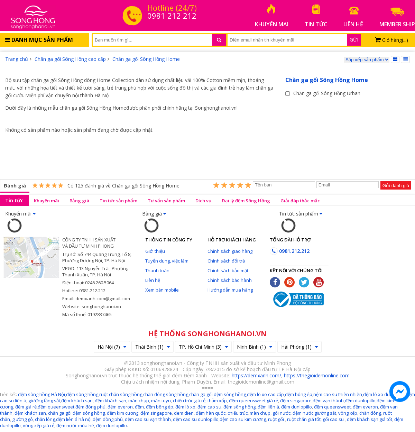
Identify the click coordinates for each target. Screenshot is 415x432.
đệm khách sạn (30, 413)
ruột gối (276, 419)
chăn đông (369, 413)
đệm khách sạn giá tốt (369, 419)
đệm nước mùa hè (75, 425)
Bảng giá (79, 200)
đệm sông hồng (239, 407)
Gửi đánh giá (395, 185)
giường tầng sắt (44, 400)
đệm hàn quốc (210, 413)
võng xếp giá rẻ (38, 425)
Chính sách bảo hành (230, 280)
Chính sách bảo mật (228, 270)
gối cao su (334, 419)
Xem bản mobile (162, 290)
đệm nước (302, 413)
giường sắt (325, 413)
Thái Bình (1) (152, 346)
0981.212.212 (290, 251)
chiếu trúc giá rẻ (189, 400)
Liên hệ (152, 280)
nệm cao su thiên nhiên (337, 394)
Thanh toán (157, 270)
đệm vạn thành (328, 400)
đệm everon (120, 407)
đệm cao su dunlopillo (196, 419)
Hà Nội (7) (112, 346)
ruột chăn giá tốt (304, 419)
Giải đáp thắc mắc (300, 200)
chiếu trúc (238, 413)
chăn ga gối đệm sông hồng (217, 394)
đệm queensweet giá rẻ (253, 400)
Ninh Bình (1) (254, 346)
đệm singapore (296, 400)
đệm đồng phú (90, 407)
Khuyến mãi (46, 200)
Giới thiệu (155, 251)
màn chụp (138, 400)
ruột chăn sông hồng (120, 394)
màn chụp (260, 413)
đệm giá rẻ (26, 407)
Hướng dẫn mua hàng (230, 290)
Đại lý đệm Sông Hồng (246, 200)
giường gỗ (22, 419)
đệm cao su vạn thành (148, 419)
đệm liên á (268, 407)
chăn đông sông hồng (165, 394)
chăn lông (45, 419)
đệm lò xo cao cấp (265, 394)
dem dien (184, 413)
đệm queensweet (56, 407)
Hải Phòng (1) (299, 346)
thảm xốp (217, 400)
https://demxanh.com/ (256, 375)
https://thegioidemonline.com (317, 375)
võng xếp (347, 413)
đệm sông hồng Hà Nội (41, 394)
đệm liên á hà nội (74, 419)
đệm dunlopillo (360, 400)
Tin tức (14, 200)
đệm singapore (156, 413)
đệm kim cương (122, 413)
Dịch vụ (203, 200)
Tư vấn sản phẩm (166, 200)
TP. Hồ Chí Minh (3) (203, 346)
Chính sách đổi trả (226, 261)
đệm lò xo (185, 407)
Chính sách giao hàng (230, 251)
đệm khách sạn (77, 400)
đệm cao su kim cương (243, 419)
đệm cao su (209, 407)
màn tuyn (161, 400)
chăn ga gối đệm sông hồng (76, 413)
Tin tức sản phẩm (118, 200)
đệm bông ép (298, 394)
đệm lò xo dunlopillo (384, 394)
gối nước (281, 413)
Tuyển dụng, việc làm (166, 261)
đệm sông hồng (82, 394)
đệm (139, 407)
